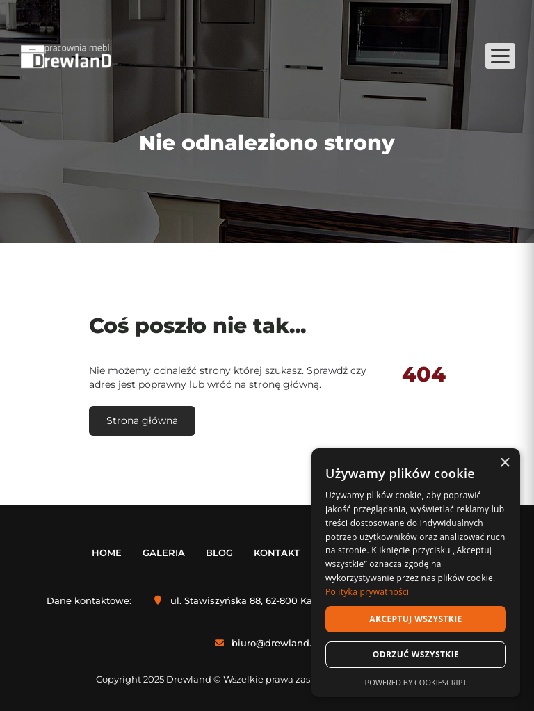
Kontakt (277, 552)
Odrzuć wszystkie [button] (416, 654)
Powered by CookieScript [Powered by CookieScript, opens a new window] (416, 682)
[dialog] (416, 572)
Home (107, 552)
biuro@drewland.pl (276, 642)
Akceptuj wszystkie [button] (415, 619)
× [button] (504, 463)
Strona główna (142, 420)
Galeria (164, 552)
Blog (219, 552)
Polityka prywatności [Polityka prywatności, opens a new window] (367, 592)
